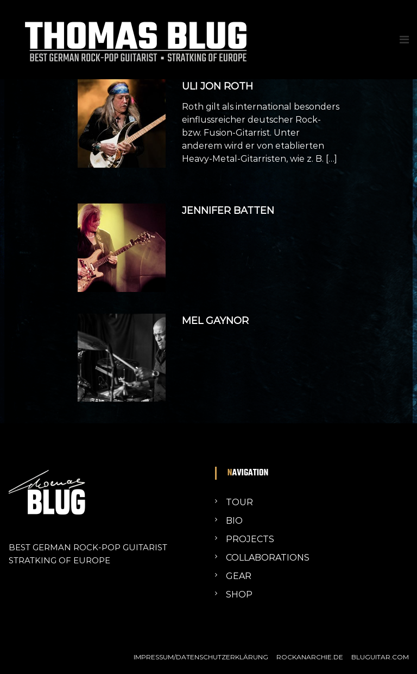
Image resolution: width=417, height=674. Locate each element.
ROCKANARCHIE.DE (309, 657)
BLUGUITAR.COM (380, 657)
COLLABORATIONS (267, 557)
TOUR (239, 502)
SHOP (239, 594)
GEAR (238, 576)
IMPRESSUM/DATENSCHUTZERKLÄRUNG (201, 657)
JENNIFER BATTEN (228, 211)
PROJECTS (250, 539)
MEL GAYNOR (215, 321)
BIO (234, 521)
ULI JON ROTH (217, 86)
